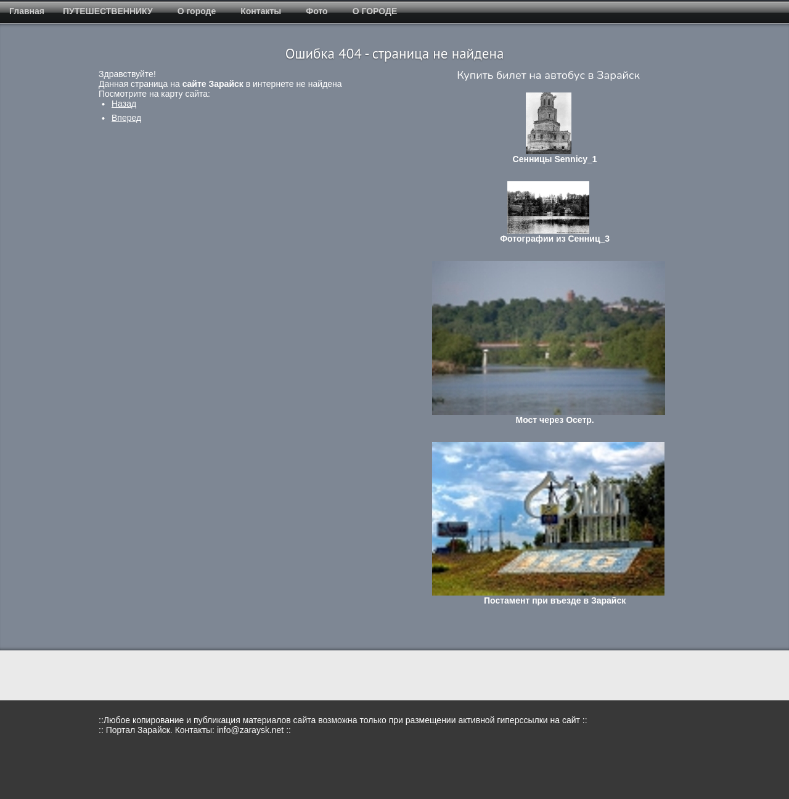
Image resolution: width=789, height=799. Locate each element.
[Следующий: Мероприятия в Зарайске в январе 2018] (126, 118)
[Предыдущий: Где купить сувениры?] (124, 104)
